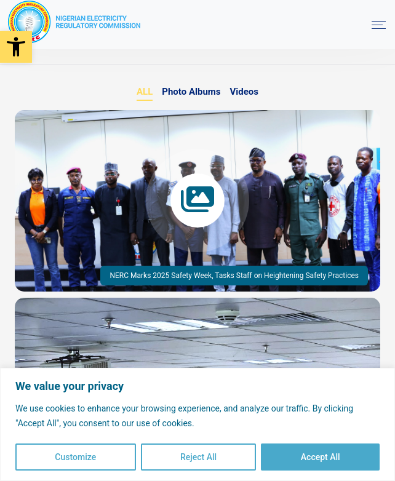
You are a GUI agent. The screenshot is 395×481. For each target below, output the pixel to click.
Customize (75, 457)
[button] (16, 47)
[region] (197, 424)
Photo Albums (191, 91)
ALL (145, 91)
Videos (244, 91)
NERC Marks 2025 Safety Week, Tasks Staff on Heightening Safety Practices (234, 275)
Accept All (320, 457)
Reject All (198, 457)
